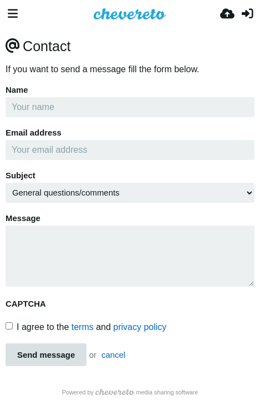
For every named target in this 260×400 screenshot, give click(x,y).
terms (83, 327)
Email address (34, 132)
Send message (46, 355)
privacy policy (139, 327)
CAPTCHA (26, 303)
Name (17, 90)
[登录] (247, 14)
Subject (20, 175)
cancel (113, 355)
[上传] (227, 14)
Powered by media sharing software (130, 392)
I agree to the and (86, 327)
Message (23, 218)
